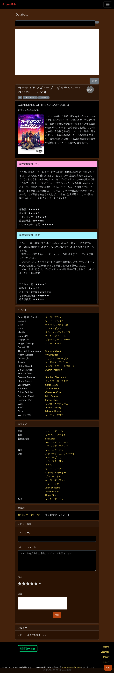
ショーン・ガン (53, 343)
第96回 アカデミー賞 (29, 515)
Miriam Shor (51, 400)
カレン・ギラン (53, 328)
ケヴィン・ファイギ (55, 435)
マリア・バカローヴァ (56, 358)
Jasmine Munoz (53, 388)
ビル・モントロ (53, 476)
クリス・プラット (54, 317)
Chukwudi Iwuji (53, 351)
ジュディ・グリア (54, 415)
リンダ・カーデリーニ (56, 403)
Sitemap (105, 651)
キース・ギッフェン (55, 480)
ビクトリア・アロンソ (56, 446)
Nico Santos (51, 396)
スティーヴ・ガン (54, 457)
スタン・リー (52, 465)
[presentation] (42, 603)
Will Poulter (51, 354)
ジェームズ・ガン (54, 431)
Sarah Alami (51, 384)
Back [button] (94, 80)
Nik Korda (50, 438)
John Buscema (52, 487)
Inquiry (105, 662)
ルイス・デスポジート (56, 442)
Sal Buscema (52, 491)
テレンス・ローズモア (56, 381)
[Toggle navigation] (107, 4)
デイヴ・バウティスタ (56, 324)
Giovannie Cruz (53, 392)
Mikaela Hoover (53, 411)
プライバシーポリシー (71, 667)
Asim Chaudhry (53, 407)
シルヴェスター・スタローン (60, 366)
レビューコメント (27, 547)
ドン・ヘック (52, 484)
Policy (106, 656)
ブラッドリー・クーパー (57, 339)
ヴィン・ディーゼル (55, 336)
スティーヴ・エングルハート (60, 453)
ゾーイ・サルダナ (54, 321)
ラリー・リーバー (54, 468)
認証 (20, 593)
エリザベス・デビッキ (56, 362)
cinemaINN (9, 4)
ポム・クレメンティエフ (57, 332)
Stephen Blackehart (55, 377)
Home (106, 646)
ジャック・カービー (55, 472)
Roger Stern (51, 495)
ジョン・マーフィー (55, 499)
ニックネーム (24, 532)
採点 (20, 577)
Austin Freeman (53, 369)
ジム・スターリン (54, 461)
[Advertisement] (57, 52)
